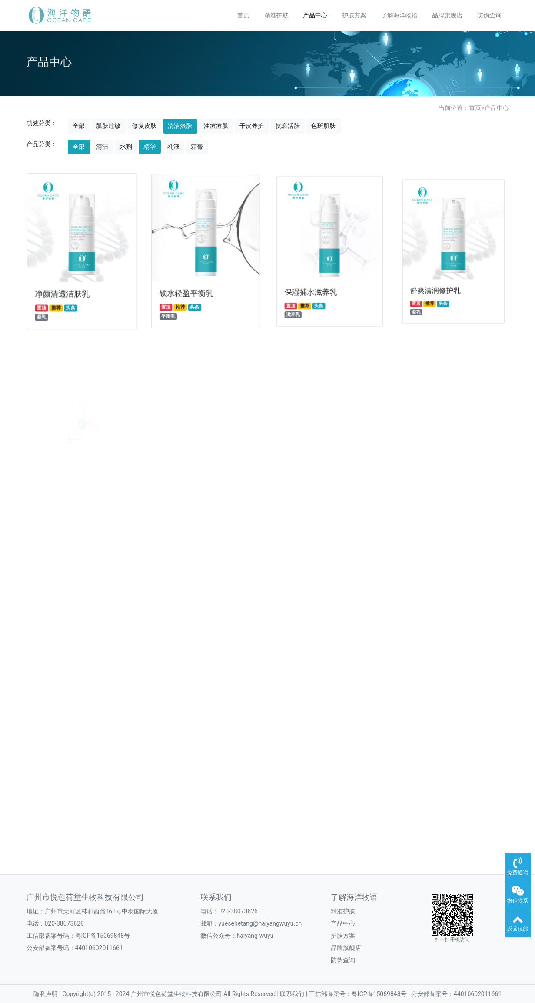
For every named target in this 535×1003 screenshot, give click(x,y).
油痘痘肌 (216, 125)
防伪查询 (489, 15)
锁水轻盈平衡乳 (189, 285)
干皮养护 (251, 125)
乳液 (173, 146)
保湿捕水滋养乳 (315, 281)
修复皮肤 (144, 125)
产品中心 (315, 15)
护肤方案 (354, 15)
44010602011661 (99, 947)
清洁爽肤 (180, 125)
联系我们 (216, 897)
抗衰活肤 (288, 125)
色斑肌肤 (323, 125)
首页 (243, 15)
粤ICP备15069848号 (102, 935)
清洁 (102, 146)
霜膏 (197, 146)
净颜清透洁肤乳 (64, 289)
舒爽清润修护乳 (442, 275)
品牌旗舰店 (447, 15)
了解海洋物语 (399, 15)
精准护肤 (276, 15)
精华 (149, 146)
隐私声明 (46, 993)
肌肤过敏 (108, 125)
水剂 (126, 146)
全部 (79, 125)
